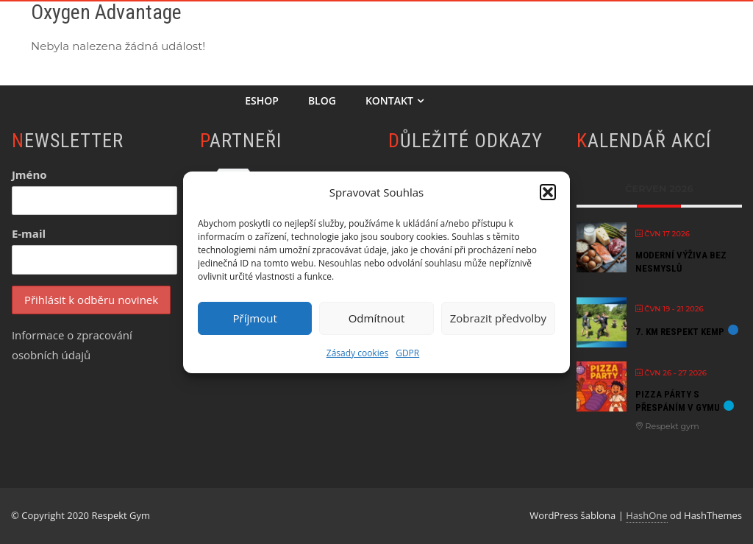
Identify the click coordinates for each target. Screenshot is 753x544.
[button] (547, 192)
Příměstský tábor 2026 (527, 34)
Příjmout (255, 318)
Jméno (29, 174)
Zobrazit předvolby (498, 318)
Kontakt (394, 100)
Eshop (262, 100)
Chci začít (277, 34)
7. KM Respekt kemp (679, 331)
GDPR (407, 353)
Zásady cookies (357, 353)
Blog (322, 100)
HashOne (646, 515)
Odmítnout (377, 318)
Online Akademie (388, 34)
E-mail (29, 233)
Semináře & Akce (668, 34)
